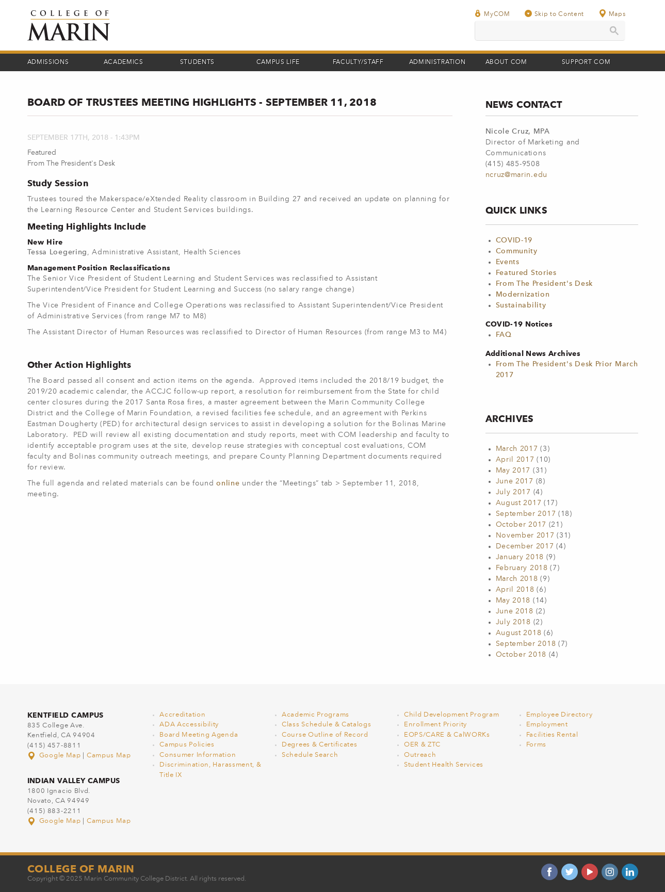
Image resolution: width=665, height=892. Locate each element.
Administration (437, 62)
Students (197, 62)
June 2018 (514, 611)
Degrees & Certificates (319, 744)
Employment (547, 724)
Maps (611, 14)
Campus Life (278, 62)
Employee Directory (559, 714)
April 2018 (515, 589)
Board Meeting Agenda (198, 735)
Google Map (55, 755)
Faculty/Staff (358, 62)
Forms (536, 744)
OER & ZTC (422, 744)
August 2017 (519, 503)
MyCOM (492, 14)
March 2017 (517, 448)
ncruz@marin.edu (516, 175)
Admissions (48, 62)
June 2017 (514, 481)
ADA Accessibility (189, 724)
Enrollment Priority (435, 724)
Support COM (586, 62)
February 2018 (522, 568)
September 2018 (526, 643)
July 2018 (513, 622)
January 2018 (520, 557)
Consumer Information (197, 755)
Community (517, 251)
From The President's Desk (544, 283)
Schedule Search (310, 755)
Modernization (523, 294)
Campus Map (109, 755)
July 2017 (513, 492)
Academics (123, 62)
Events (508, 262)
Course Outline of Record (325, 735)
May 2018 (513, 600)
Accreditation (182, 714)
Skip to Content (555, 14)
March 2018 (517, 578)
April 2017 (515, 459)
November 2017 (525, 535)
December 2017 (525, 546)
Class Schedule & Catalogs (326, 724)
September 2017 (526, 513)
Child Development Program (451, 714)
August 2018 (519, 633)
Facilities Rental (552, 735)
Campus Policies (187, 744)
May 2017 (513, 470)
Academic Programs (315, 714)
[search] (550, 31)
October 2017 (521, 524)
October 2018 (521, 654)
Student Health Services (443, 764)
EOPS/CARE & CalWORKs (447, 735)
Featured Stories (526, 273)
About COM (506, 62)
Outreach (420, 755)
